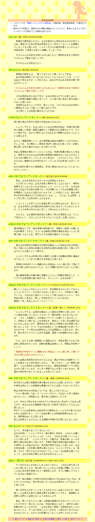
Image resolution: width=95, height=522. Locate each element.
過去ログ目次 (34, 519)
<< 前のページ (18, 519)
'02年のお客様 (48, 519)
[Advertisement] (39, 10)
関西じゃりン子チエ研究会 (39, 23)
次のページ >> (76, 519)
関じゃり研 (62, 519)
